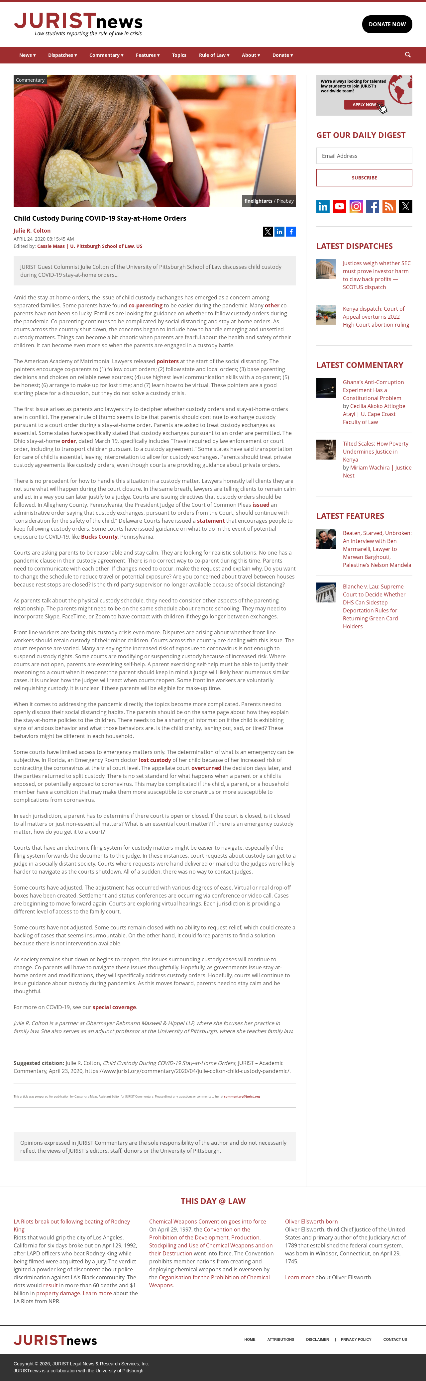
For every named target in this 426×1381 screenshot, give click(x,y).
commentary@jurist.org (242, 1096)
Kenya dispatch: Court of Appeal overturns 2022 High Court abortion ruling (376, 316)
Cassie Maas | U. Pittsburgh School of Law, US (90, 246)
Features (148, 55)
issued (261, 504)
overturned (206, 768)
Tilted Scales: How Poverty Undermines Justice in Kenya (375, 451)
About (251, 55)
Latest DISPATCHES (354, 245)
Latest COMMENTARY (359, 364)
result (50, 1285)
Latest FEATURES (350, 515)
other (272, 305)
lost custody (155, 760)
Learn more (97, 1293)
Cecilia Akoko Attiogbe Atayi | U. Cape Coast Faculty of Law (374, 414)
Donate (282, 55)
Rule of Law (214, 55)
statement (211, 520)
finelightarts (258, 201)
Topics (179, 55)
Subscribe (364, 177)
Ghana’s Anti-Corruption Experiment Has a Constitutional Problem (373, 390)
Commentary (106, 55)
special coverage (114, 1007)
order (68, 441)
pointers (168, 361)
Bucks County (99, 536)
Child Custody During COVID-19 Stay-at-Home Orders (100, 218)
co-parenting (145, 305)
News (27, 55)
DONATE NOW (387, 24)
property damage (58, 1293)
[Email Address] (364, 156)
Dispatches (62, 55)
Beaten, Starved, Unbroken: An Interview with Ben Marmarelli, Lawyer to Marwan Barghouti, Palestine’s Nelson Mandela (377, 549)
